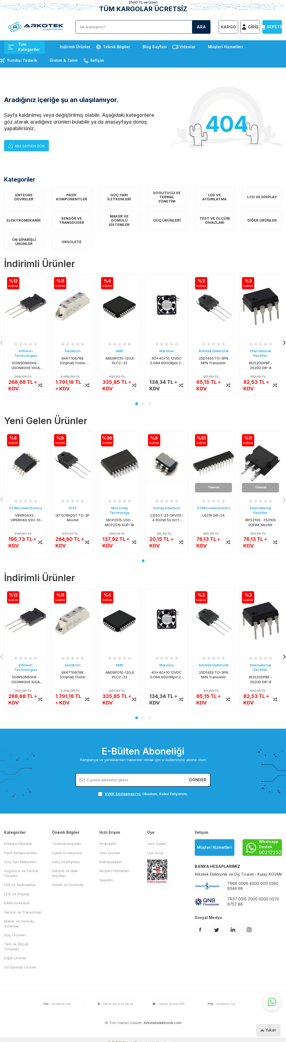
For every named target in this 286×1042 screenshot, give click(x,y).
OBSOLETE (71, 242)
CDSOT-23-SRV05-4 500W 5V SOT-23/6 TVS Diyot (166, 518)
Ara (201, 26)
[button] (136, 403)
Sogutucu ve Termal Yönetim (167, 197)
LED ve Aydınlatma (214, 197)
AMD (120, 351)
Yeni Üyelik (156, 843)
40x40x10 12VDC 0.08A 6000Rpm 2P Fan (166, 361)
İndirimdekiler (110, 862)
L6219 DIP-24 (213, 515)
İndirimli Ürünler (75, 46)
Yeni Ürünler (109, 853)
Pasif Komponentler (71, 197)
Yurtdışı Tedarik (22, 60)
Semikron (72, 351)
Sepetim (106, 880)
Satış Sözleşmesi (66, 862)
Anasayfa (107, 843)
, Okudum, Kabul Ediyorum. (143, 794)
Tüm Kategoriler (24, 47)
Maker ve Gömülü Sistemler (119, 220)
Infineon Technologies (25, 353)
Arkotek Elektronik (214, 351)
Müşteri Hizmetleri (225, 46)
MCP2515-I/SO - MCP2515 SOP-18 (119, 522)
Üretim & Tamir (64, 60)
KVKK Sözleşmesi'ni (122, 794)
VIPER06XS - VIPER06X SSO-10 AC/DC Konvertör (25, 518)
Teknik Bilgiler (116, 46)
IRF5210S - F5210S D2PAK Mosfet (260, 522)
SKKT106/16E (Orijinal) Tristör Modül (73, 361)
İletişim (97, 60)
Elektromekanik (24, 220)
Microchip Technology (119, 510)
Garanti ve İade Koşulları (65, 873)
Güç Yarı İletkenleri (119, 197)
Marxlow (166, 351)
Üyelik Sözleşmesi (67, 853)
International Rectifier (260, 353)
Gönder (197, 779)
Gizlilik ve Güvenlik (67, 884)
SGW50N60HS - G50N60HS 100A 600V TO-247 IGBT (25, 365)
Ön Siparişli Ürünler (24, 241)
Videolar (187, 46)
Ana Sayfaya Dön (26, 145)
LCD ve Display (262, 197)
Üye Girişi (155, 853)
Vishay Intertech (166, 508)
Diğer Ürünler (262, 220)
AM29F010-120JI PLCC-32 (119, 360)
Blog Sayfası (155, 46)
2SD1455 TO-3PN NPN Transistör (213, 360)
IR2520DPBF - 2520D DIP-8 (260, 365)
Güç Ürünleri (167, 220)
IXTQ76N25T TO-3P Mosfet (72, 517)
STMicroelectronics (25, 508)
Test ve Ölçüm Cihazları (214, 220)
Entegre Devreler (23, 197)
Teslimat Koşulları (66, 843)
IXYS (73, 508)
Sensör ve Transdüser (71, 220)
